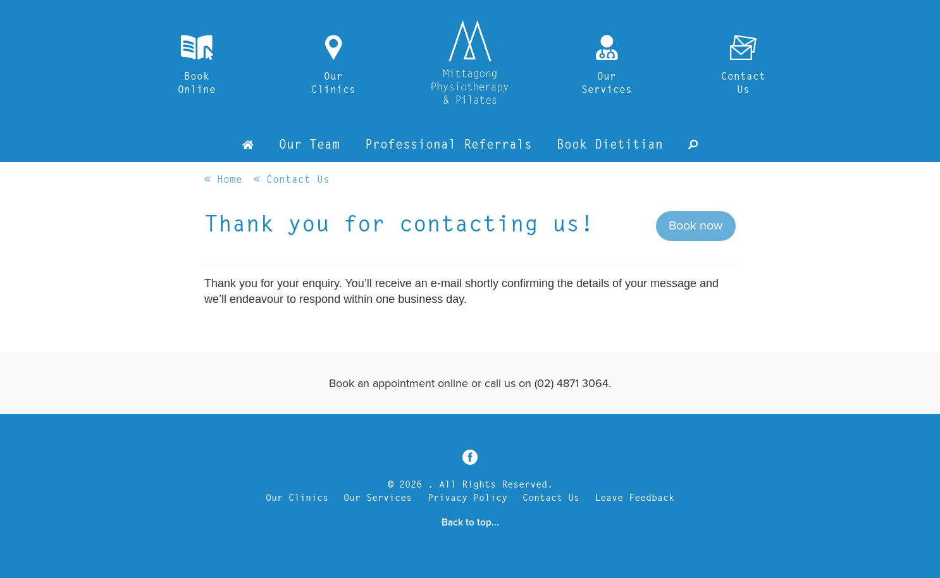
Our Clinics (297, 498)
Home (230, 180)
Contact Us (295, 180)
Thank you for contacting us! (399, 225)
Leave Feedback (634, 498)
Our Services (377, 498)
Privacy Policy (467, 498)
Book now (696, 225)
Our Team (309, 145)
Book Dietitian (610, 145)
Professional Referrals (448, 145)
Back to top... (470, 522)
